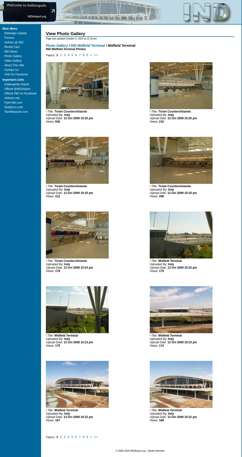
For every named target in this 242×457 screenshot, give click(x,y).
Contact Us (11, 70)
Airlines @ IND (13, 42)
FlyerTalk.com (13, 102)
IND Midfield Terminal (88, 45)
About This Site (14, 65)
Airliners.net (12, 98)
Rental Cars (12, 47)
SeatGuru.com (13, 107)
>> (96, 55)
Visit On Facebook (16, 74)
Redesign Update (15, 33)
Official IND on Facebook (20, 93)
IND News (10, 51)
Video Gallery (13, 60)
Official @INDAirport (17, 89)
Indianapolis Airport (16, 84)
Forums (9, 38)
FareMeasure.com (16, 111)
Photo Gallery (13, 56)
